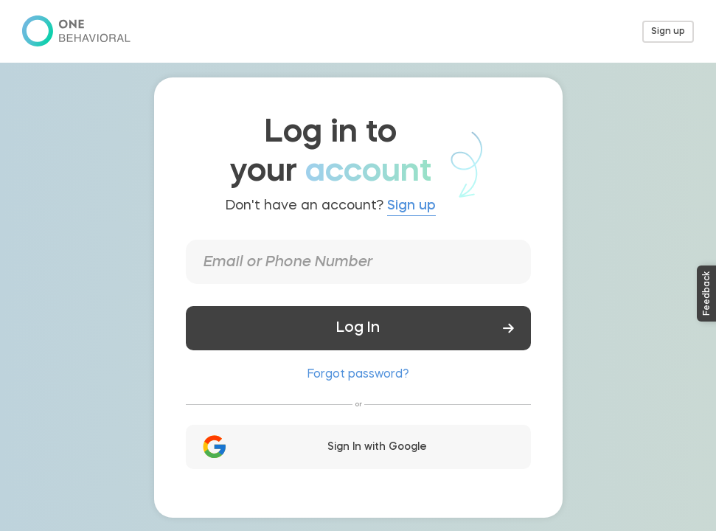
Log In (350, 328)
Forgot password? (358, 375)
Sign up (668, 31)
